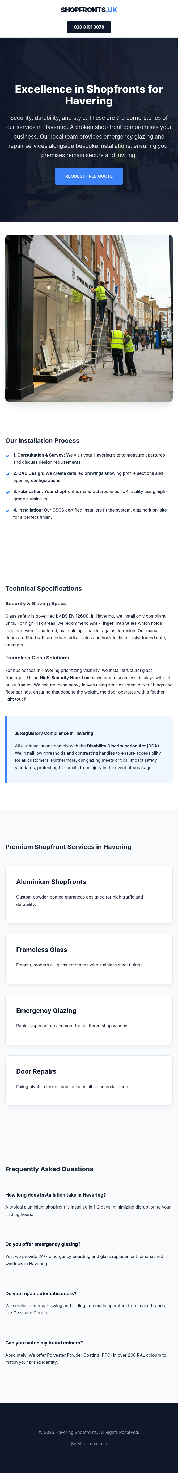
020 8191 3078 (89, 27)
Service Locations (89, 1443)
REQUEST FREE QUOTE (89, 176)
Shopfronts (89, 10)
